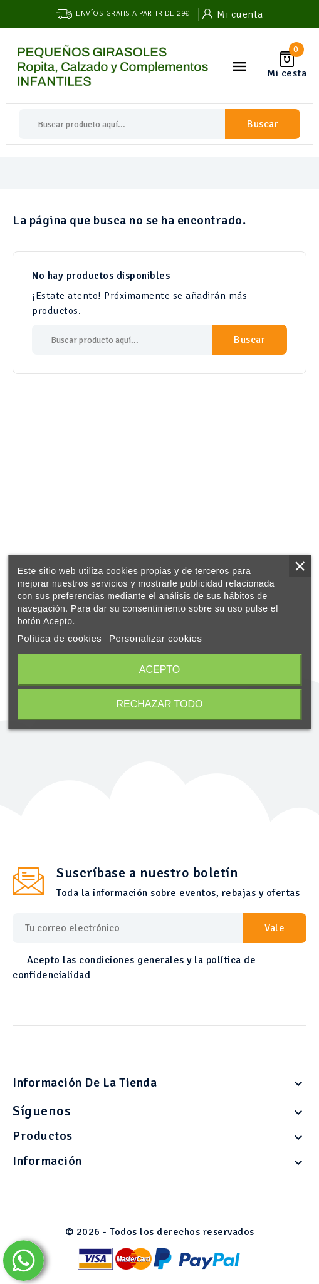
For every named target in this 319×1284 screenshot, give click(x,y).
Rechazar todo (159, 704)
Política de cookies (60, 638)
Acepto (159, 669)
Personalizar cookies (155, 638)
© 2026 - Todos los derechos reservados (159, 1232)
